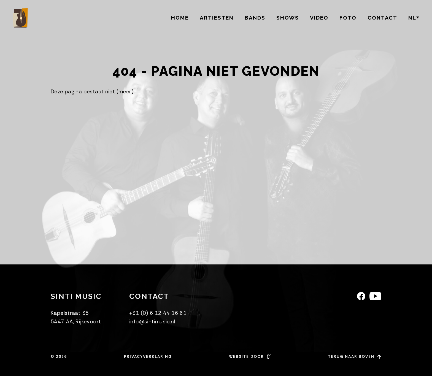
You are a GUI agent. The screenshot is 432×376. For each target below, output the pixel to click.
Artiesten (217, 18)
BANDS (255, 18)
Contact (382, 18)
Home (180, 18)
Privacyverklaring (148, 356)
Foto (348, 18)
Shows (287, 18)
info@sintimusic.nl (152, 321)
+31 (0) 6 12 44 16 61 (158, 313)
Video (319, 18)
